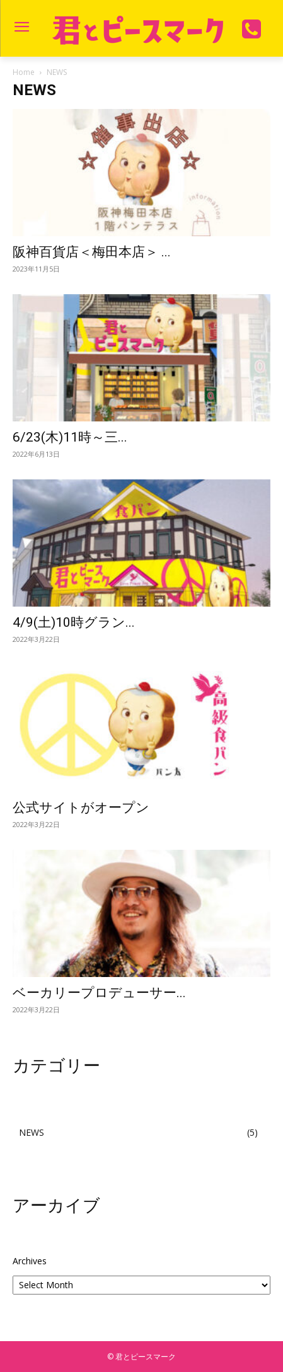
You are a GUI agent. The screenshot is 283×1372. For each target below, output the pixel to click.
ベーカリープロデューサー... (99, 992)
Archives (30, 1261)
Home (24, 72)
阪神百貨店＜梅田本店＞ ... (92, 252)
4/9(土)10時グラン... (74, 622)
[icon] (252, 33)
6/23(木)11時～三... (70, 437)
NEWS (31, 1132)
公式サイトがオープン (81, 807)
